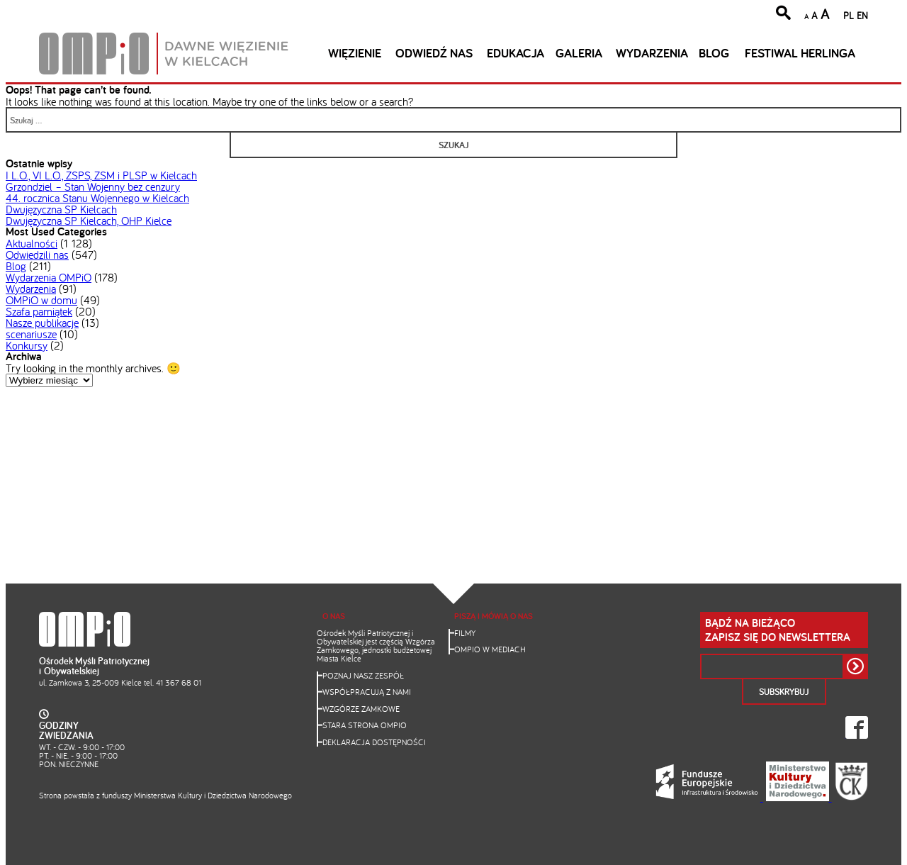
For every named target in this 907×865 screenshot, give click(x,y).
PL (848, 15)
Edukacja (515, 53)
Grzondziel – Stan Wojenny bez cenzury (93, 186)
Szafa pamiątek (39, 311)
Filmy (464, 632)
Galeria (579, 53)
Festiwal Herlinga (800, 53)
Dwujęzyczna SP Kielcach (61, 209)
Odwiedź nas (434, 53)
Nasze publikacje (42, 323)
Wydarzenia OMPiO (48, 277)
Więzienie (354, 53)
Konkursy (26, 345)
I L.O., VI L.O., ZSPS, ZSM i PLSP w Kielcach (101, 175)
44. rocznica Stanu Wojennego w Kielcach (97, 198)
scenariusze (31, 334)
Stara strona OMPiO (364, 725)
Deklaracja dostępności (374, 742)
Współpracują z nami (366, 691)
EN (862, 15)
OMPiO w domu (41, 300)
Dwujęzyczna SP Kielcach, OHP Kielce (88, 220)
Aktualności (31, 243)
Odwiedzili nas (37, 254)
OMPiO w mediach (490, 649)
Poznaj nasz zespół (363, 675)
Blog (714, 53)
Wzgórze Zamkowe (361, 708)
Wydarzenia (652, 53)
